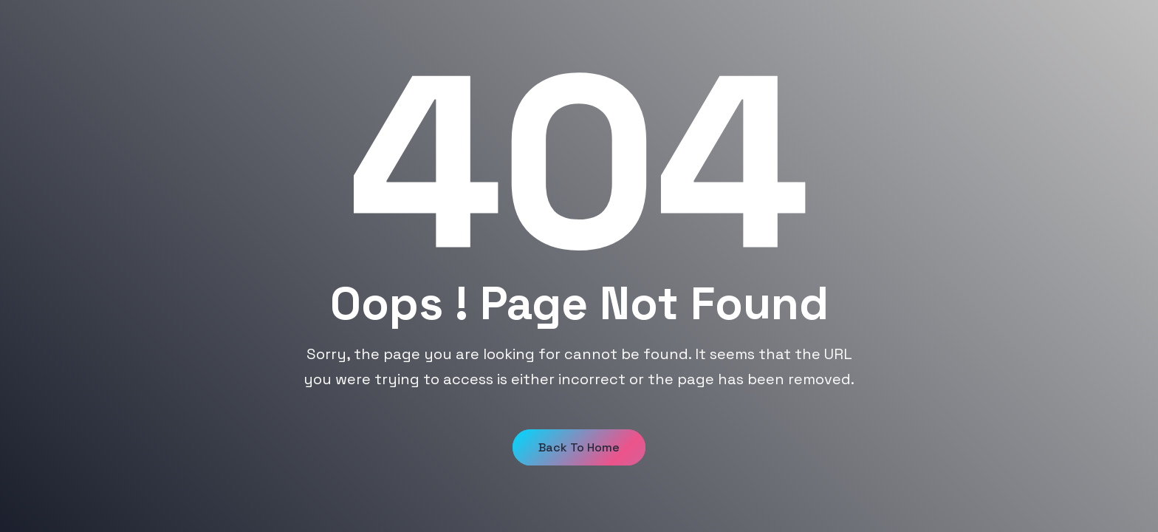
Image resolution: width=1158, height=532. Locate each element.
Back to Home (579, 447)
